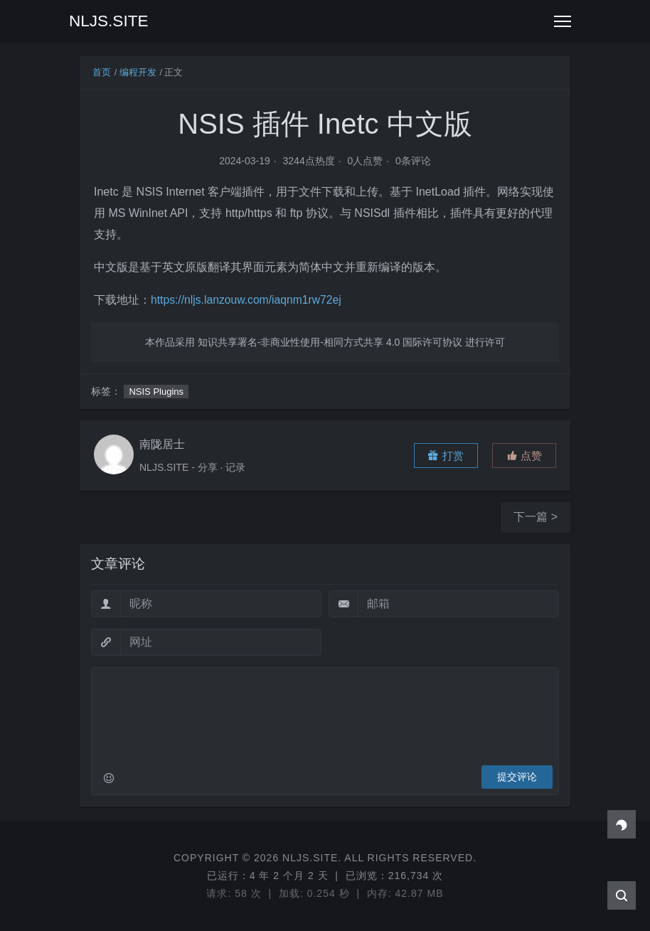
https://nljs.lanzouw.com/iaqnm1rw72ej (248, 300)
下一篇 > (535, 517)
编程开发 (137, 72)
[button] (524, 455)
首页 (101, 72)
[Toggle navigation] (562, 21)
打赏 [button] (445, 455)
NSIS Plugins (156, 391)
